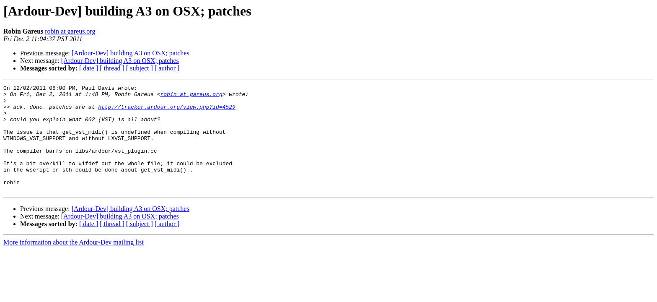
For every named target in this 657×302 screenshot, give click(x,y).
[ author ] (167, 68)
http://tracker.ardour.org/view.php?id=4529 (166, 111)
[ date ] (88, 68)
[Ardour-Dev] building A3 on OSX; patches (130, 53)
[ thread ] (112, 68)
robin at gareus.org (70, 31)
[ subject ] (139, 68)
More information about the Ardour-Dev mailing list (73, 263)
